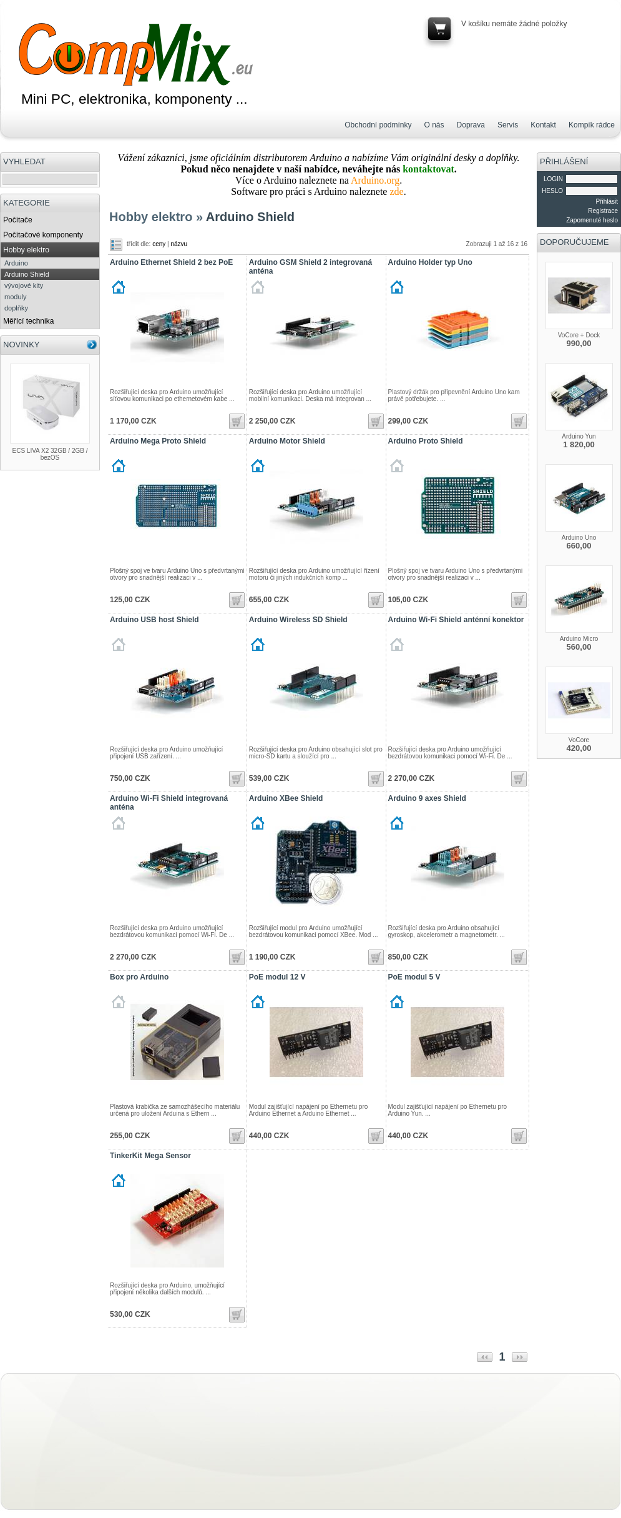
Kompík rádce (592, 125)
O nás (434, 125)
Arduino (16, 263)
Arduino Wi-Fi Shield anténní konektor (456, 619)
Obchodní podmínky (378, 125)
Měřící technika (28, 321)
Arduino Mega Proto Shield (158, 441)
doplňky (16, 308)
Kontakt (543, 125)
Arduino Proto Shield (425, 441)
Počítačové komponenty (43, 235)
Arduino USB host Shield (154, 619)
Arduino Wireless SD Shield (298, 619)
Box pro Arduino (139, 977)
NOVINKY (21, 344)
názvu (178, 244)
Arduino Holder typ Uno (430, 262)
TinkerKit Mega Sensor (150, 1155)
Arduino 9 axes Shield (427, 798)
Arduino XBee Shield (286, 798)
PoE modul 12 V (277, 977)
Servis (507, 125)
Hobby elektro (26, 250)
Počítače (17, 220)
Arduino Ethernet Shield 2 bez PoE (171, 262)
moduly (15, 296)
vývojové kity (23, 285)
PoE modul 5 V (414, 977)
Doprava (471, 125)
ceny (158, 244)
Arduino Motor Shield (287, 441)
